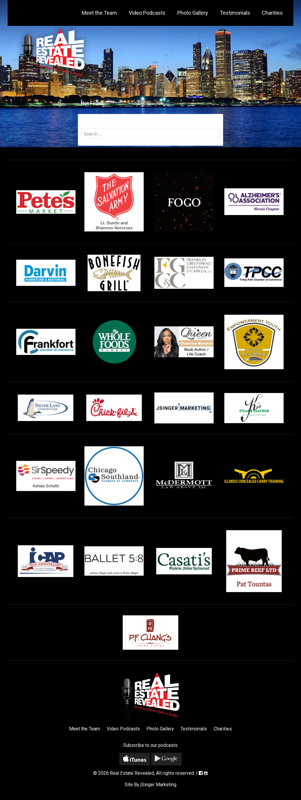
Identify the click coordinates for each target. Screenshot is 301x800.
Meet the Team (99, 13)
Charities (272, 13)
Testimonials (235, 13)
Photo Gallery (192, 13)
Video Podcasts (147, 13)
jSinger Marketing (158, 784)
